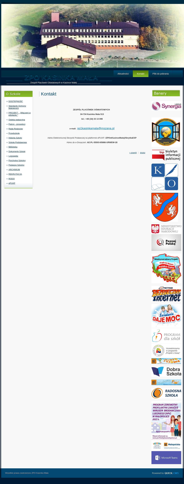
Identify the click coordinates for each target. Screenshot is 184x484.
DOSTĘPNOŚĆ (16, 101)
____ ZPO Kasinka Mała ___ (59, 77)
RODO (12, 179)
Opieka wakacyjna (17, 119)
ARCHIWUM (14, 169)
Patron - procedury (17, 124)
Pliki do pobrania (161, 73)
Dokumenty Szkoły (17, 151)
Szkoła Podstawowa (18, 142)
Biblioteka (13, 147)
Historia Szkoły (15, 138)
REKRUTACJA (15, 174)
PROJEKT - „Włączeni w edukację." (20, 114)
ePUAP (12, 183)
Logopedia (13, 156)
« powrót (133, 153)
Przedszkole (14, 133)
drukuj (142, 153)
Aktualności (123, 73)
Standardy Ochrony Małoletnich (17, 107)
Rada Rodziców (16, 129)
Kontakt (140, 73)
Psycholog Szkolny (17, 160)
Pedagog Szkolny (16, 165)
